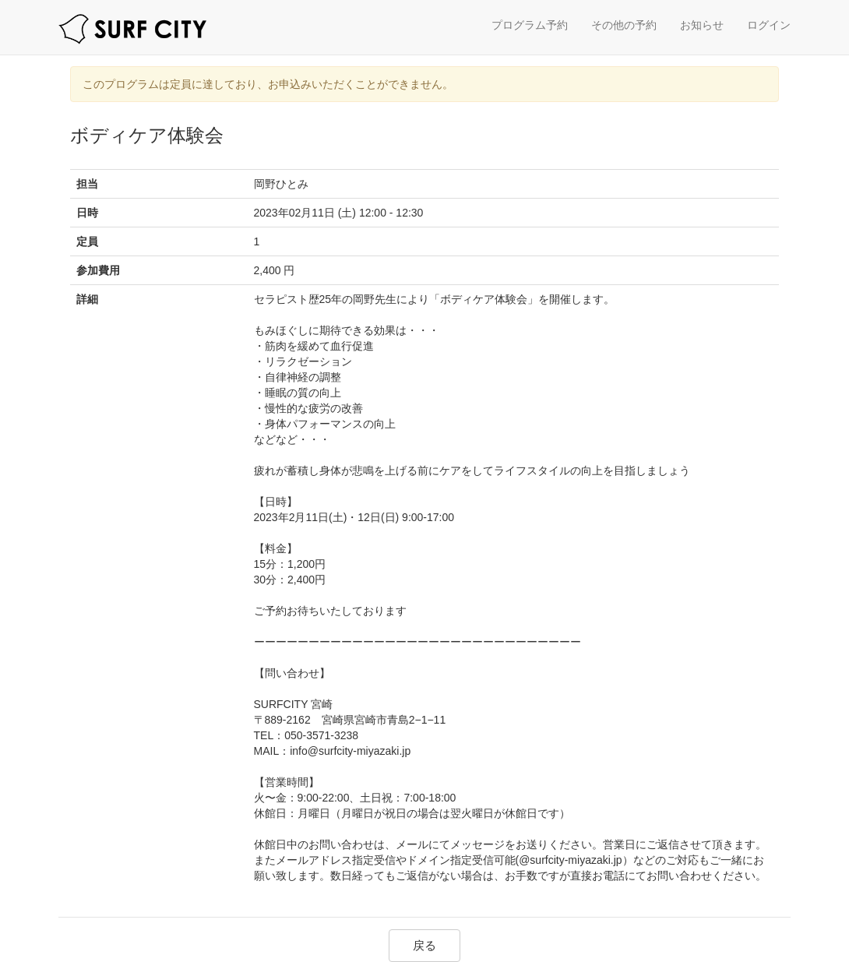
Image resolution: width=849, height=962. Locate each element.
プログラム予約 (529, 25)
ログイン (769, 25)
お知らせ (702, 25)
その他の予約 (624, 25)
